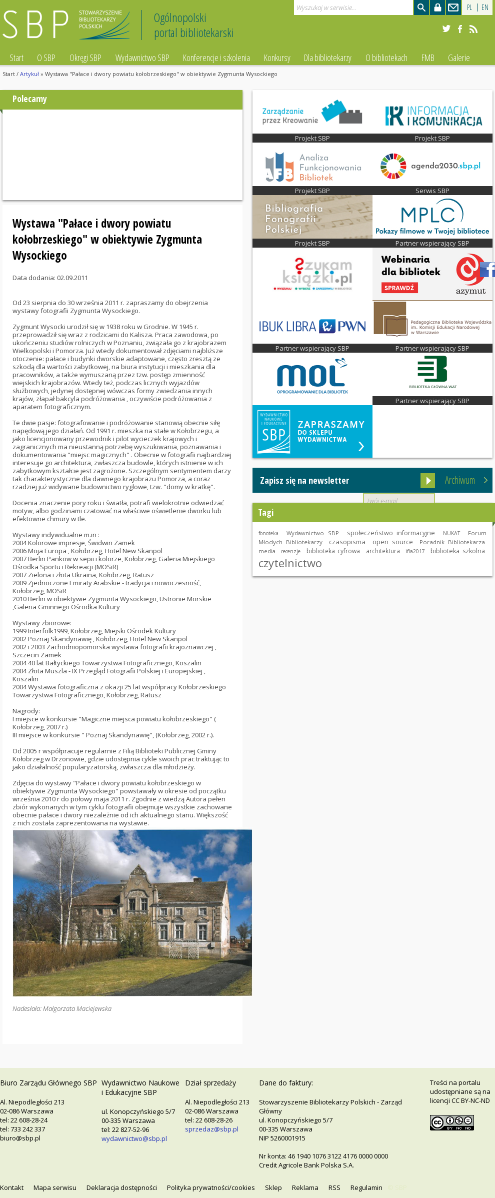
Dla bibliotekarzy (328, 58)
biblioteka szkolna (457, 551)
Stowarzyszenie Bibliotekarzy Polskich (68, 29)
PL (469, 7)
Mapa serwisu (55, 1187)
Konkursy (277, 58)
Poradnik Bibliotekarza (452, 542)
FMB (428, 58)
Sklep (273, 1187)
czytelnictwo (290, 562)
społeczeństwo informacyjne (391, 533)
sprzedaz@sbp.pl (211, 1128)
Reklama (305, 1187)
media (267, 551)
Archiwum (460, 480)
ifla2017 (415, 551)
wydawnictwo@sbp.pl (134, 1138)
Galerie (459, 58)
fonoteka (268, 533)
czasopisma (347, 541)
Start (17, 58)
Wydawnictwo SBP (143, 58)
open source (392, 541)
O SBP (46, 58)
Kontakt (12, 1187)
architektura (383, 551)
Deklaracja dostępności (121, 1187)
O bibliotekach (387, 58)
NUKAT (451, 533)
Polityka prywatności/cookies (211, 1187)
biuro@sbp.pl (20, 1137)
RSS (334, 1187)
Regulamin (366, 1187)
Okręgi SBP (86, 58)
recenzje (290, 551)
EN (485, 7)
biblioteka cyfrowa (333, 551)
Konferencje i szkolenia (216, 58)
